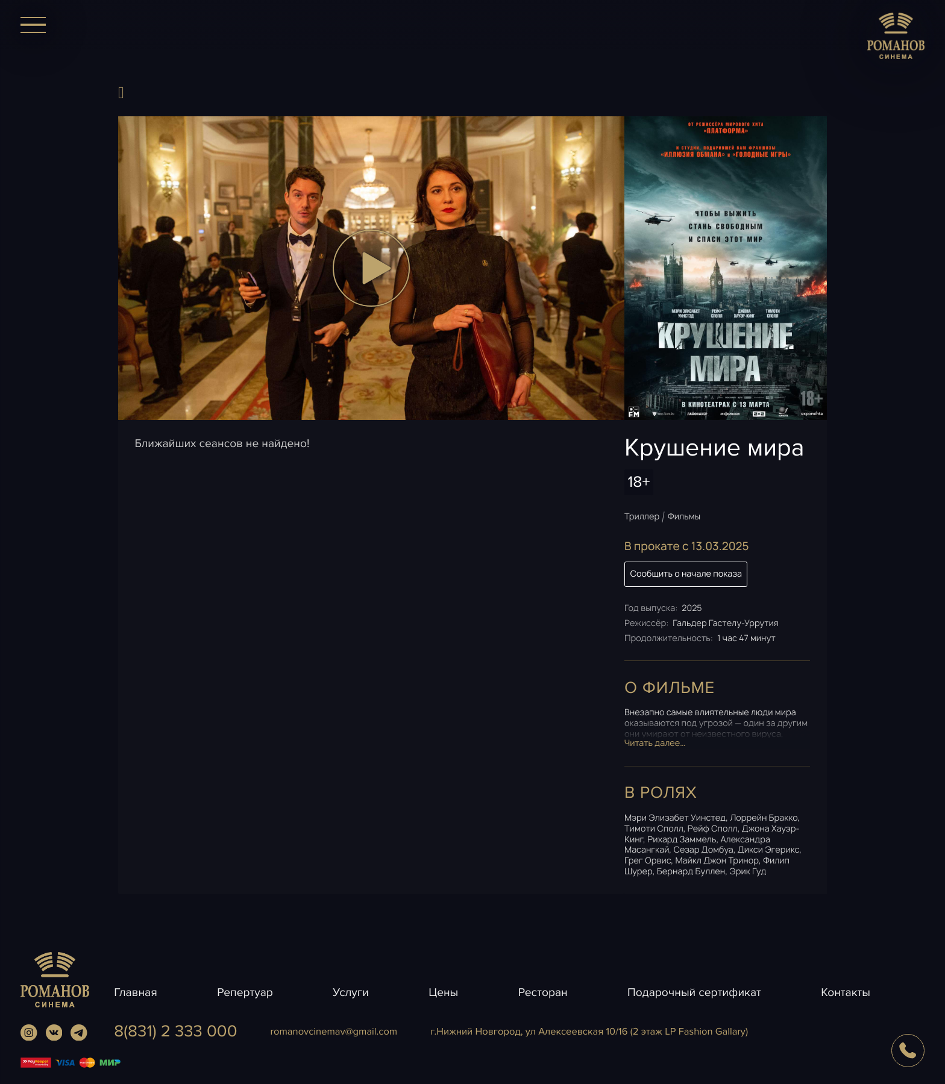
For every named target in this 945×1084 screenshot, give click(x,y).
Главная (135, 992)
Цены (443, 992)
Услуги (351, 992)
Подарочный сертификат (694, 992)
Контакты (845, 992)
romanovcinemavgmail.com (334, 1032)
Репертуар (245, 992)
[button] (371, 268)
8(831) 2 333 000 (175, 1032)
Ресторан (543, 992)
